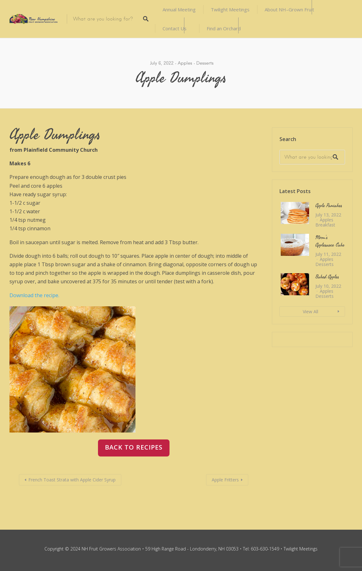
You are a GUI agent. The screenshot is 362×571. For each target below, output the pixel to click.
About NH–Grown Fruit (289, 9)
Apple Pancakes (328, 205)
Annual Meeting (179, 9)
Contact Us (175, 28)
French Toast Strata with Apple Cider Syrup (72, 480)
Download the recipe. (34, 295)
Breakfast (325, 225)
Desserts (205, 63)
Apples (185, 63)
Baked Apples (327, 277)
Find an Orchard (224, 28)
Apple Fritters (225, 480)
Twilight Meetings (230, 9)
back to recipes (134, 447)
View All (310, 312)
